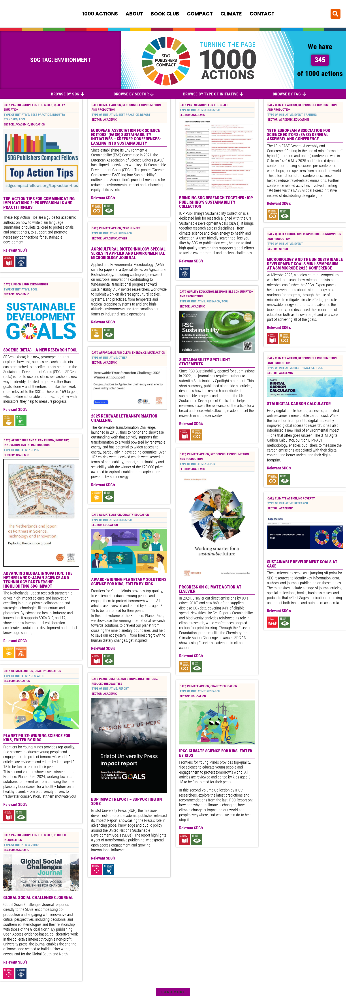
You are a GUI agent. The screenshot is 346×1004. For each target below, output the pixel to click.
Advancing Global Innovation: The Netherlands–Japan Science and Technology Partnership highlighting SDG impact (37, 580)
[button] (335, 13)
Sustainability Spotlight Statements (204, 362)
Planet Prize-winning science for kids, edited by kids (36, 738)
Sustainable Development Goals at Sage (302, 565)
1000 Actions (100, 13)
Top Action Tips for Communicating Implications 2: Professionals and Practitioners (39, 204)
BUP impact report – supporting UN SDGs (126, 802)
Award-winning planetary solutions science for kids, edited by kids (128, 583)
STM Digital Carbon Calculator (299, 404)
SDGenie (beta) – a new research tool (40, 350)
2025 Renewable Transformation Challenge (124, 419)
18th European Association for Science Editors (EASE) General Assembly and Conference (298, 135)
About (134, 13)
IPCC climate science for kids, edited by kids (215, 754)
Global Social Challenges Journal (38, 898)
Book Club (165, 13)
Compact (200, 13)
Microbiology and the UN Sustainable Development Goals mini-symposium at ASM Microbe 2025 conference (305, 264)
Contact (262, 13)
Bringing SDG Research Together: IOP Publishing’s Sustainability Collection (216, 203)
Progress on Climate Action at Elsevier (210, 589)
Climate (231, 13)
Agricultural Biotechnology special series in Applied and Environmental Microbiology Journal (128, 254)
